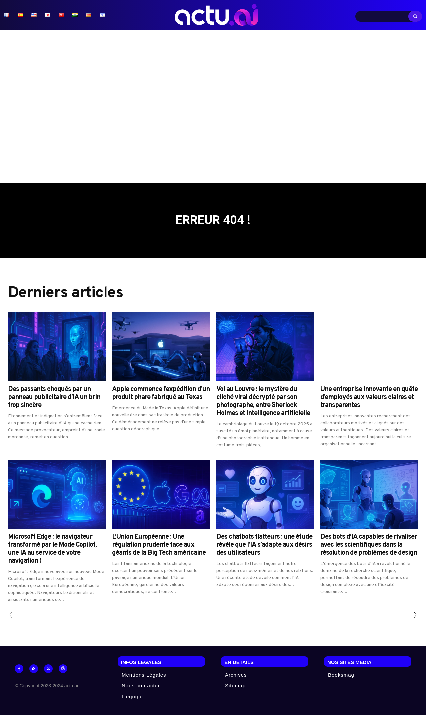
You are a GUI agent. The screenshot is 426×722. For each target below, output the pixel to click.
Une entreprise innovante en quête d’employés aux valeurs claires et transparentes (369, 404)
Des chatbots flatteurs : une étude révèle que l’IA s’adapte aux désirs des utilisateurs (264, 552)
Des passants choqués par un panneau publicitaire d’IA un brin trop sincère (54, 404)
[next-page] (412, 622)
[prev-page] (13, 622)
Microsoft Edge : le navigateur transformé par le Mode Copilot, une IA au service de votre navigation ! (52, 556)
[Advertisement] (213, 106)
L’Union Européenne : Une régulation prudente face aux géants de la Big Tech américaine (159, 552)
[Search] (415, 16)
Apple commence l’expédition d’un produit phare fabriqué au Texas (161, 400)
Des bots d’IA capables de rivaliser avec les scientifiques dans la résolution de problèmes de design (368, 552)
